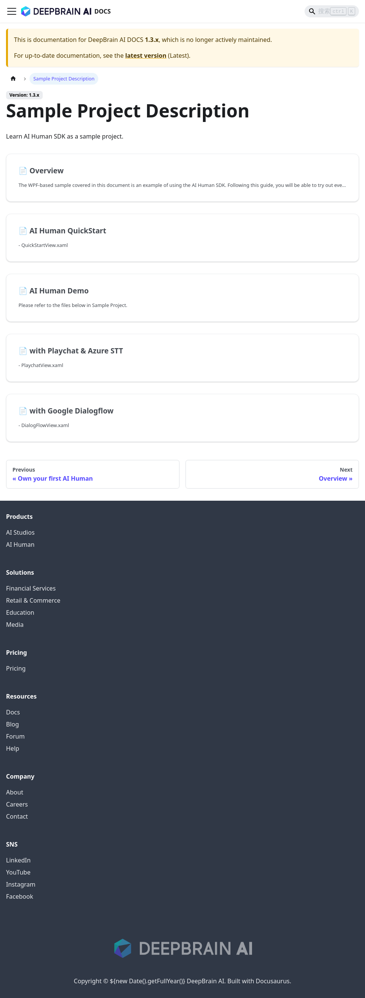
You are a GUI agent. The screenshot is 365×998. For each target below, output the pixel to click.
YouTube (18, 872)
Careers (17, 804)
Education (20, 612)
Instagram (21, 884)
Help (12, 748)
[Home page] (13, 79)
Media (14, 624)
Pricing (16, 668)
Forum (15, 736)
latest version (145, 55)
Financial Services (31, 588)
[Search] (332, 11)
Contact (17, 816)
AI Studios (20, 532)
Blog (12, 724)
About (14, 792)
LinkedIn (18, 860)
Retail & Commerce (33, 600)
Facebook (19, 896)
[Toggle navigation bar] (11, 11)
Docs (13, 712)
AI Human (20, 544)
